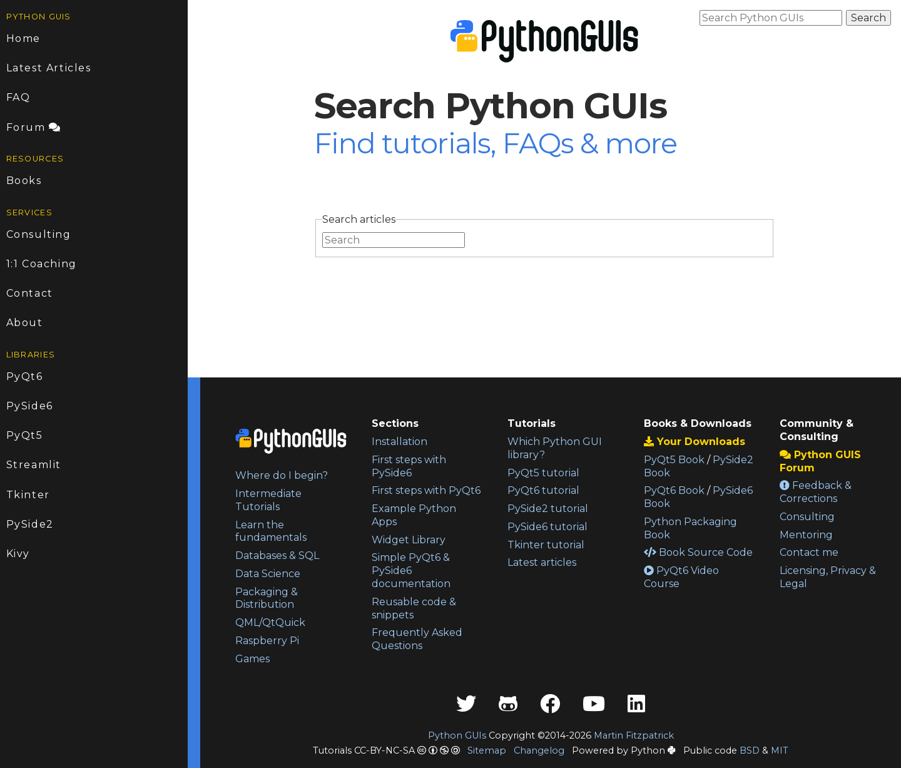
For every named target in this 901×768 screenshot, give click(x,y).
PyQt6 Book (674, 490)
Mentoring (806, 535)
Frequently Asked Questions (417, 639)
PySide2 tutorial (547, 509)
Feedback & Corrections (816, 491)
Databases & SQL (277, 555)
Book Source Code (698, 552)
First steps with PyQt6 (426, 490)
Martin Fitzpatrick (634, 735)
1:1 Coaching (41, 264)
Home (23, 38)
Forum (33, 127)
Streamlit (33, 465)
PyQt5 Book (674, 460)
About (24, 323)
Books (24, 181)
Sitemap (486, 750)
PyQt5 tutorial (543, 473)
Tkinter (28, 495)
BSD (750, 750)
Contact (29, 293)
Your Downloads (694, 442)
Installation (399, 442)
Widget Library (408, 540)
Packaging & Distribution (266, 598)
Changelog (539, 750)
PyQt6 (24, 376)
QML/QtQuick (270, 622)
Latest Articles (48, 68)
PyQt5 (24, 435)
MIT (779, 750)
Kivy (18, 554)
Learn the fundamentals (271, 531)
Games (252, 659)
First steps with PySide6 (409, 466)
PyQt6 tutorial (543, 490)
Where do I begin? (281, 475)
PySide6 (29, 406)
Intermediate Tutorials (268, 500)
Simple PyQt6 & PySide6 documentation (411, 570)
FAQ (18, 97)
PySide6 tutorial (547, 527)
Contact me (809, 552)
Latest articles (541, 562)
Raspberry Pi (267, 641)
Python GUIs (457, 735)
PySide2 (30, 524)
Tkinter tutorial (545, 545)
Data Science (267, 574)
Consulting (38, 234)
